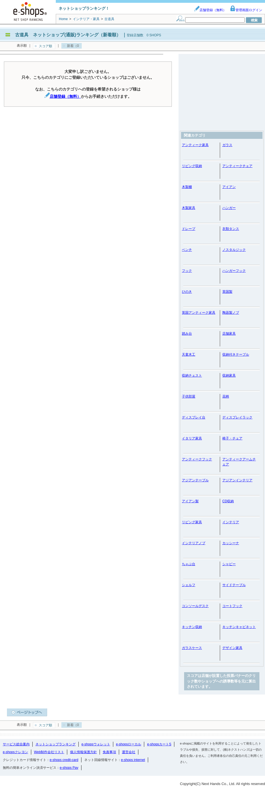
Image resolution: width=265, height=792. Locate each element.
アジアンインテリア (237, 480)
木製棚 (187, 187)
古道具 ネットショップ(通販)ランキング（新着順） (68, 34)
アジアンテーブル (195, 480)
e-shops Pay (69, 768)
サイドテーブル (234, 585)
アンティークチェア (237, 166)
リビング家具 (192, 522)
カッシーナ (230, 543)
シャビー (229, 564)
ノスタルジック (234, 250)
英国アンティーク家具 (198, 313)
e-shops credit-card (64, 760)
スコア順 (45, 46)
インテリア (230, 522)
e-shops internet (133, 760)
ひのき (187, 292)
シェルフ (188, 585)
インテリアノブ (193, 543)
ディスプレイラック (237, 417)
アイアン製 (190, 501)
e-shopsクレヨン (15, 752)
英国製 (227, 292)
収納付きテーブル (235, 354)
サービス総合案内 (16, 744)
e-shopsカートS (159, 744)
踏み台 (187, 334)
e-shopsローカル (128, 744)
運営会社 (128, 752)
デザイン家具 (232, 648)
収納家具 (229, 375)
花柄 (225, 396)
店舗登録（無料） (210, 10)
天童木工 (188, 354)
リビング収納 (192, 166)
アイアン (229, 187)
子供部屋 (188, 396)
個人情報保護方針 (83, 752)
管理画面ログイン (246, 10)
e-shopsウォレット (95, 744)
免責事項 (109, 752)
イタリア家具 (192, 438)
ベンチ (187, 250)
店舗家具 (229, 334)
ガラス (227, 145)
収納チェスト (192, 375)
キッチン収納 (192, 627)
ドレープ (188, 229)
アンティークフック (197, 459)
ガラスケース (192, 648)
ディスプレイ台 (193, 417)
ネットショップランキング (55, 744)
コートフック (232, 606)
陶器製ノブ (230, 313)
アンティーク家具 (195, 145)
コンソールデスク (195, 606)
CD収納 (228, 501)
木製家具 (188, 208)
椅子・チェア (232, 438)
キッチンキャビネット (239, 627)
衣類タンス (230, 229)
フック (187, 271)
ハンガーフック (234, 271)
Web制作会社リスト (49, 752)
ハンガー (229, 208)
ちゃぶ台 (188, 564)
